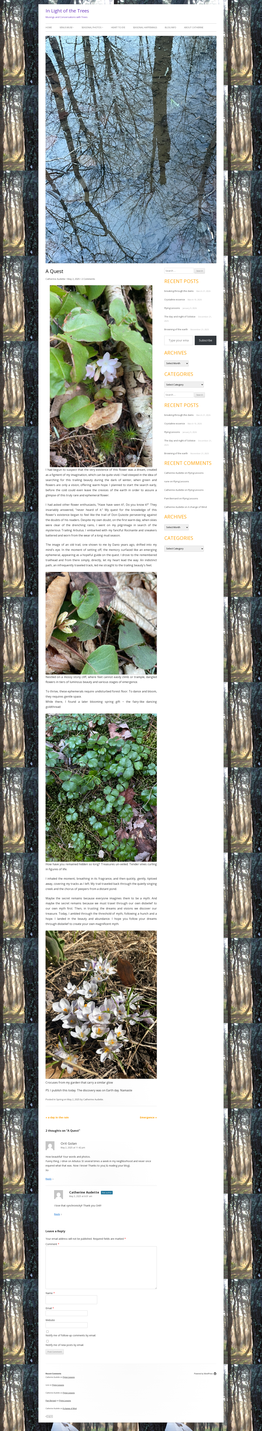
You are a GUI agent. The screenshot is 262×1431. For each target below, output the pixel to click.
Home (49, 27)
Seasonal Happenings (145, 27)
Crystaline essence (174, 299)
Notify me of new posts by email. (65, 1345)
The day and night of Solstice (179, 316)
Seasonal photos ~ (92, 27)
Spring (59, 1099)
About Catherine (193, 27)
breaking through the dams (179, 291)
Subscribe (205, 340)
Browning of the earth (176, 329)
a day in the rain (57, 1117)
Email (50, 1308)
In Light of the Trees (67, 10)
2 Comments (88, 278)
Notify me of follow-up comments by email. (71, 1335)
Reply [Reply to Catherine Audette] (57, 1214)
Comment (52, 1244)
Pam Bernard (171, 498)
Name (50, 1293)
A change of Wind (197, 507)
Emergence (148, 1117)
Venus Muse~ (67, 27)
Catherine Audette (55, 278)
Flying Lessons (172, 308)
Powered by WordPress (205, 1374)
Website (50, 1320)
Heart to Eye (118, 27)
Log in (49, 1416)
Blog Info (170, 27)
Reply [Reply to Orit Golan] (49, 1178)
